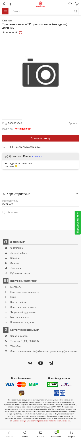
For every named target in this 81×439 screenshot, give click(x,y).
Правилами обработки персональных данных (53, 421)
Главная (7, 20)
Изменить (37, 156)
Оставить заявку (40, 138)
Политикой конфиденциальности (23, 421)
